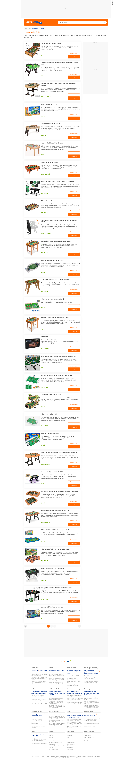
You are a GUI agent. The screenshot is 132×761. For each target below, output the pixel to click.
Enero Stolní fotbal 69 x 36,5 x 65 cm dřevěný (55, 280)
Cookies (65, 757)
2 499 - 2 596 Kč (46, 97)
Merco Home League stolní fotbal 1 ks (52, 260)
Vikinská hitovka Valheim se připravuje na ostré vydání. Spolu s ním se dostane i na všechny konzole (92, 719)
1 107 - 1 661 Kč (45, 174)
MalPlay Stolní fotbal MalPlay (50, 433)
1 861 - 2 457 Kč (45, 522)
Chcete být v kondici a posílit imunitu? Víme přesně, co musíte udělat (74, 720)
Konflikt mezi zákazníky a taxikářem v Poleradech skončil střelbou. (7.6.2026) (39, 742)
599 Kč (43, 406)
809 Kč (43, 329)
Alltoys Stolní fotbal (47, 201)
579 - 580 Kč (44, 561)
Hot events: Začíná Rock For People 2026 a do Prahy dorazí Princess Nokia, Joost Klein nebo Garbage (57, 718)
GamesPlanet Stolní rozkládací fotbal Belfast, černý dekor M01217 (59, 221)
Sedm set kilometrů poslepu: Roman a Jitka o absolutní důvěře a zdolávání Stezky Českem (39, 722)
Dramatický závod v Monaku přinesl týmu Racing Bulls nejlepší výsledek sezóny (38, 701)
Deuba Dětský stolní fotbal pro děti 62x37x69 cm (56, 241)
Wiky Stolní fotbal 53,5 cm (49, 104)
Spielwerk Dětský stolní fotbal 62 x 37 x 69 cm (55, 317)
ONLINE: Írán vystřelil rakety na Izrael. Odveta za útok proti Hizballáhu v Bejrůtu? (39, 678)
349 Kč (43, 55)
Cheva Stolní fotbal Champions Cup (52, 607)
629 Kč (43, 619)
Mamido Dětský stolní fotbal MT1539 (52, 472)
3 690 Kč (43, 155)
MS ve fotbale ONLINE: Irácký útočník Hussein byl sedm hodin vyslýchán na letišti (56, 675)
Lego (68, 739)
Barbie (68, 737)
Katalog (34, 28)
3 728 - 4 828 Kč (45, 464)
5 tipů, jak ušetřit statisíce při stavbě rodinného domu (74, 696)
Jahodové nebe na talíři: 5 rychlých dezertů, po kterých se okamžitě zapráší (91, 698)
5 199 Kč (43, 136)
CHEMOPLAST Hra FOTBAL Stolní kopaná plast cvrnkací (57, 530)
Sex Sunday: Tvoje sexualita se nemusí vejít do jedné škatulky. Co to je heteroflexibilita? (57, 725)
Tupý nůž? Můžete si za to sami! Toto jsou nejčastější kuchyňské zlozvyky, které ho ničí (91, 702)
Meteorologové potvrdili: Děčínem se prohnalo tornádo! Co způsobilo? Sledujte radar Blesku (74, 677)
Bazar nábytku (70, 749)
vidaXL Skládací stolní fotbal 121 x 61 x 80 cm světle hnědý (59, 453)
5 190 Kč (43, 580)
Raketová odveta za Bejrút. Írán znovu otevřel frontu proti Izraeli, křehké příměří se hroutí (74, 704)
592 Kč (43, 542)
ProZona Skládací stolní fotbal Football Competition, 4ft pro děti (59, 63)
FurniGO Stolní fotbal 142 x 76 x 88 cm (52, 568)
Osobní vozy (51, 737)
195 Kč (43, 272)
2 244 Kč (43, 76)
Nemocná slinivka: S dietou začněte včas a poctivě (74, 727)
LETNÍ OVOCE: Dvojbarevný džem (91, 684)
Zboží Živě (51, 735)
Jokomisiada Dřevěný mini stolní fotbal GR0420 (55, 549)
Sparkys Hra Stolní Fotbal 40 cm (51, 395)
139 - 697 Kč (44, 213)
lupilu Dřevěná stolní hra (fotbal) (51, 43)
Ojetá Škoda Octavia (53, 749)
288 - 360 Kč (44, 387)
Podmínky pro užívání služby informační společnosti (89, 756)
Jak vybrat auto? (52, 751)
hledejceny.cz (52, 734)
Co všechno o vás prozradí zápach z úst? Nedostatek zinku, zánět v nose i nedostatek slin (74, 723)
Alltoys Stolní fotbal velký (49, 414)
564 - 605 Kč (44, 426)
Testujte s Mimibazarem (72, 734)
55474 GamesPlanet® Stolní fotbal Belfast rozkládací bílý (58, 356)
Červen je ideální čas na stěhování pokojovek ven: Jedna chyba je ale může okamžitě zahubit (91, 677)
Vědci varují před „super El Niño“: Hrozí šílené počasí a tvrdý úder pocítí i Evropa (75, 681)
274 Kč (43, 445)
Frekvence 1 (86, 739)
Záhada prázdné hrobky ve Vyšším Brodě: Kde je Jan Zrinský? (91, 725)
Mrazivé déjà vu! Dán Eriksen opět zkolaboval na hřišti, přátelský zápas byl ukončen (56, 684)
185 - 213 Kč (44, 308)
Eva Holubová (34, 745)
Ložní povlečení (70, 747)
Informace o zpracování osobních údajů (55, 757)
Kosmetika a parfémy (71, 742)
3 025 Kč (43, 368)
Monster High (69, 735)
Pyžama (68, 740)
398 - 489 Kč (45, 349)
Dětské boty (69, 746)
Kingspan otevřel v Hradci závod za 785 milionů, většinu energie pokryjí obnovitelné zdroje (75, 700)
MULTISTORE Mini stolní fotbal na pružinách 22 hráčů (57, 375)
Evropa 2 (86, 740)
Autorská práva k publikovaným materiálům (69, 756)
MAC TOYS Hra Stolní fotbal (49, 337)
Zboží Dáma (51, 739)
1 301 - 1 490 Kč (45, 292)
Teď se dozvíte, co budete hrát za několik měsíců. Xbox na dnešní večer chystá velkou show (56, 702)
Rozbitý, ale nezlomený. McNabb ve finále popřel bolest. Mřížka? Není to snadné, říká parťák (56, 680)
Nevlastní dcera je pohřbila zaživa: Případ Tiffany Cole (56, 721)
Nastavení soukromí (72, 757)
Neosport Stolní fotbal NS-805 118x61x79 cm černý (56, 588)
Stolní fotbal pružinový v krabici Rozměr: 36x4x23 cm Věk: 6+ (57, 302)
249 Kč (43, 116)
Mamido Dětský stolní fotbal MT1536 (52, 143)
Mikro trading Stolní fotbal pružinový (52, 299)
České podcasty (87, 735)
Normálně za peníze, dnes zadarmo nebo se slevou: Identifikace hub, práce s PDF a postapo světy (57, 706)
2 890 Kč (43, 484)
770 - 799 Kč (44, 253)
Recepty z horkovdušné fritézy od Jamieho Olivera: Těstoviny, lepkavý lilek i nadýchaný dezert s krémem (91, 706)
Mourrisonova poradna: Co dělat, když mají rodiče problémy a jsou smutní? (92, 722)
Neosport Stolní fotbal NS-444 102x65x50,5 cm (55, 511)
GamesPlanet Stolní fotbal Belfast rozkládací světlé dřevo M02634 (59, 84)
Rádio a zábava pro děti (89, 737)
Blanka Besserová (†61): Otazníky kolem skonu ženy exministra (73, 684)
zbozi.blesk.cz (52, 740)
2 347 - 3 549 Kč (45, 193)
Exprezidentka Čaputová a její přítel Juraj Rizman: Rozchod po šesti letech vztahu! (39, 682)
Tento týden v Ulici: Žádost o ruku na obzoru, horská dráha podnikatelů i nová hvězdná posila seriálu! (39, 739)
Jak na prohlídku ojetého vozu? (55, 742)
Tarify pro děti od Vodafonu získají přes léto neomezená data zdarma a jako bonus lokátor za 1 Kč (56, 698)
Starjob (85, 734)
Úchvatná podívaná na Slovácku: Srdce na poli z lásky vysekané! (39, 718)
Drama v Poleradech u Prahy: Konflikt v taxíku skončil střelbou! (39, 675)
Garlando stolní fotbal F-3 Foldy (50, 124)
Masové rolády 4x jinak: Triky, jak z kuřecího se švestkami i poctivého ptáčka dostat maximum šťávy (91, 681)
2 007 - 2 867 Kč (45, 600)
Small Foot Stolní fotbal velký (50, 162)
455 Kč (43, 503)
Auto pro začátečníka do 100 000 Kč (56, 746)
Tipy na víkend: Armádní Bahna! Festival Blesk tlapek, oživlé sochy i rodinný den (38, 726)
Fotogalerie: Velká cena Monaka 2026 (39, 703)
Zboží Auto (51, 747)
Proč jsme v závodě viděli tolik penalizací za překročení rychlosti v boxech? (38, 697)
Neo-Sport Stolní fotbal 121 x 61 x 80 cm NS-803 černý (57, 182)
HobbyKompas (52, 744)
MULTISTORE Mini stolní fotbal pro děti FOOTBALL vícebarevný (60, 491)
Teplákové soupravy (71, 744)
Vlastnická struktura (81, 757)
